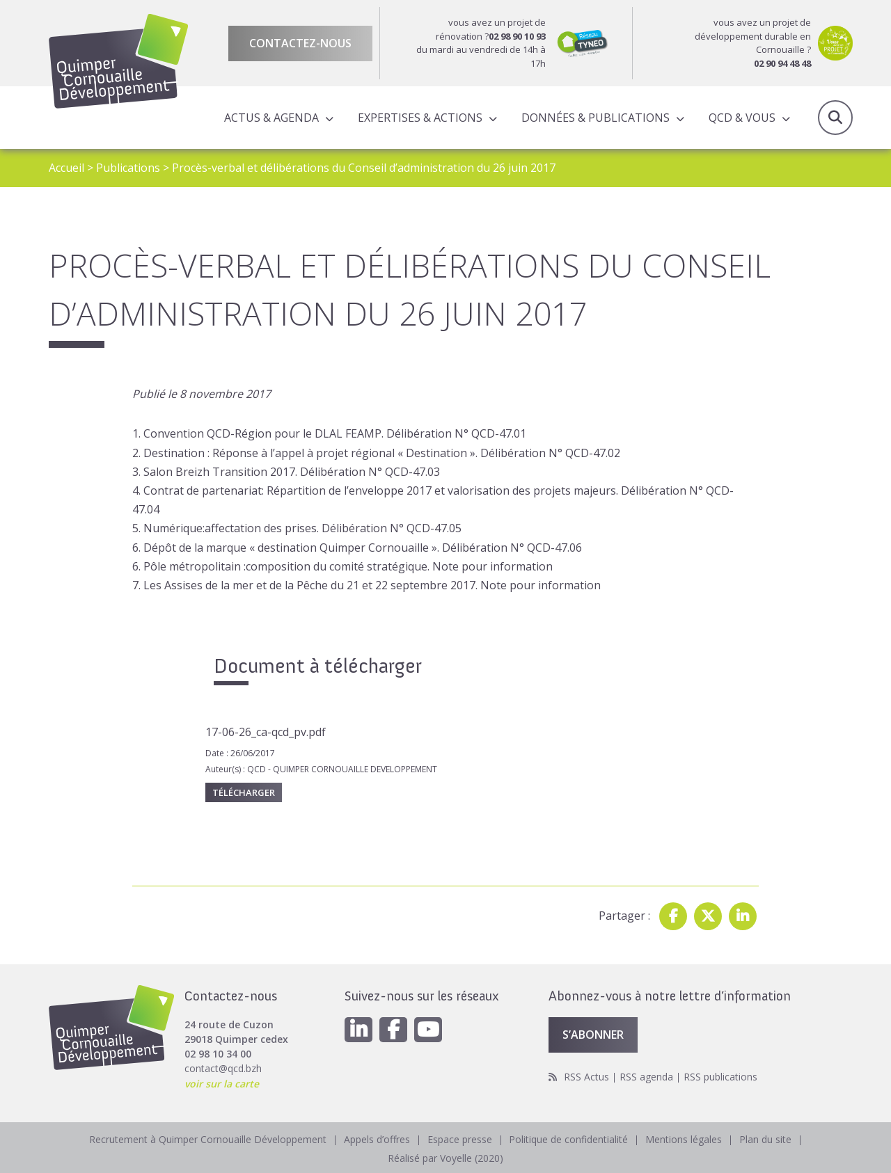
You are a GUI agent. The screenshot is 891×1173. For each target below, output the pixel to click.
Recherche (835, 118)
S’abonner (593, 1036)
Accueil (66, 167)
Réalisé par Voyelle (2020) (445, 1158)
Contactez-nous (300, 43)
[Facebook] (393, 1031)
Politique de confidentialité (569, 1140)
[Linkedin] (358, 1031)
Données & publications (595, 117)
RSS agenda (646, 1078)
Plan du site (766, 1140)
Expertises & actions (420, 117)
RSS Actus (586, 1078)
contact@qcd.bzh (223, 1069)
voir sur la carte (221, 1084)
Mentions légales (684, 1140)
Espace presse (459, 1140)
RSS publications (720, 1078)
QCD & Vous (742, 117)
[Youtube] (428, 1031)
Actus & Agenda (271, 117)
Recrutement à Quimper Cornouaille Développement (207, 1140)
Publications (128, 167)
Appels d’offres (377, 1140)
